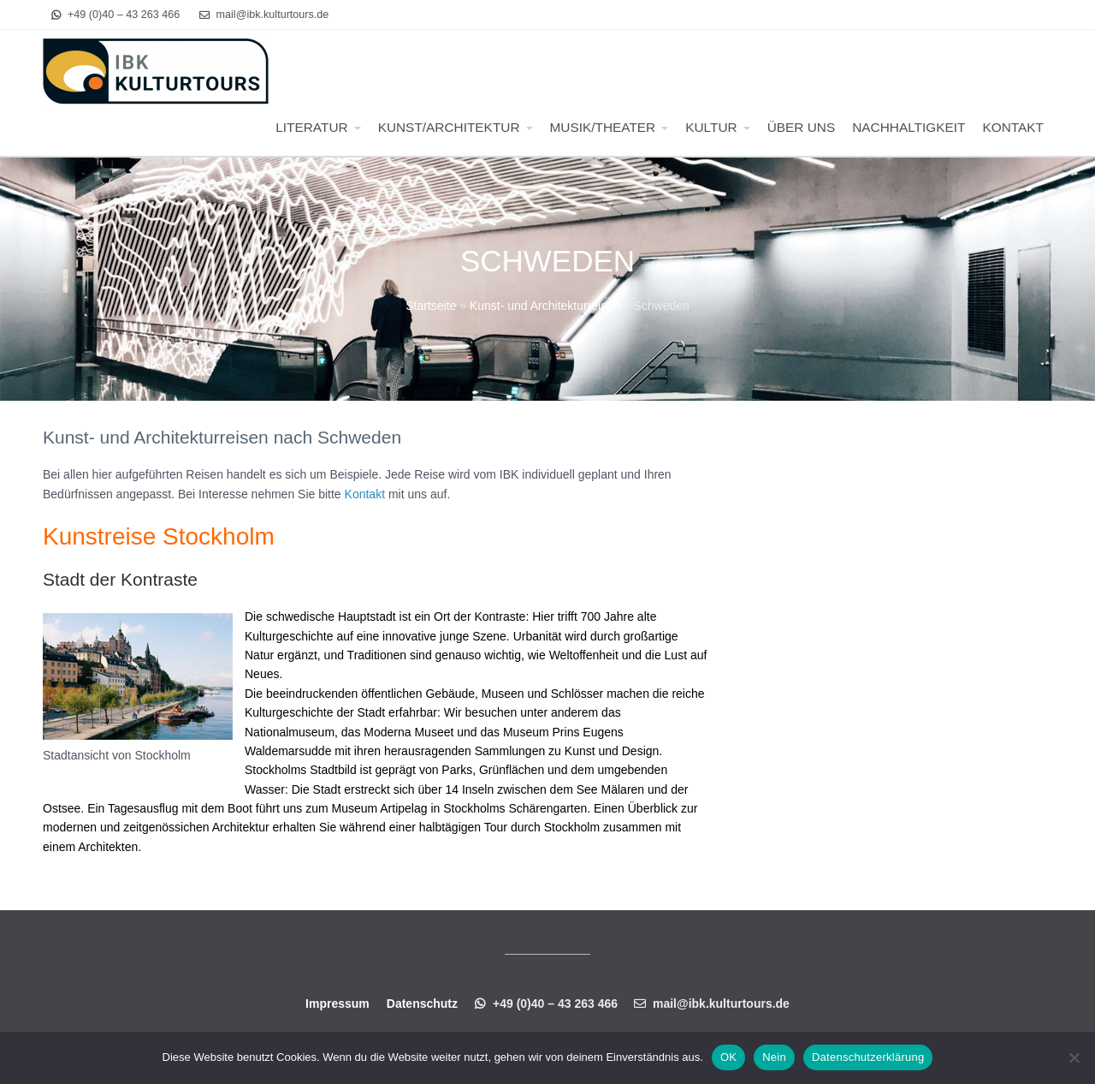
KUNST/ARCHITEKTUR (449, 127)
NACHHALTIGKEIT (908, 127)
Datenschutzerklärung (868, 1057)
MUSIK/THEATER (603, 127)
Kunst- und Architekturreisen (545, 306)
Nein (774, 1057)
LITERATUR (311, 127)
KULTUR (711, 127)
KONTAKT (1013, 127)
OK (728, 1057)
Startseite (430, 306)
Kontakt (365, 494)
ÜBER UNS (801, 127)
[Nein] (1073, 1057)
